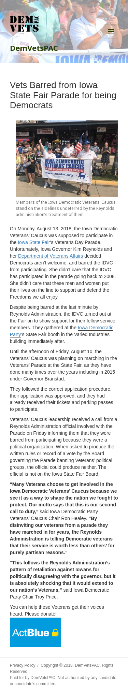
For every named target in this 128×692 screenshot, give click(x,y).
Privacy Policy (22, 665)
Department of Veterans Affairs (50, 256)
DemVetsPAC (34, 48)
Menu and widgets (111, 31)
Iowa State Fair (34, 242)
